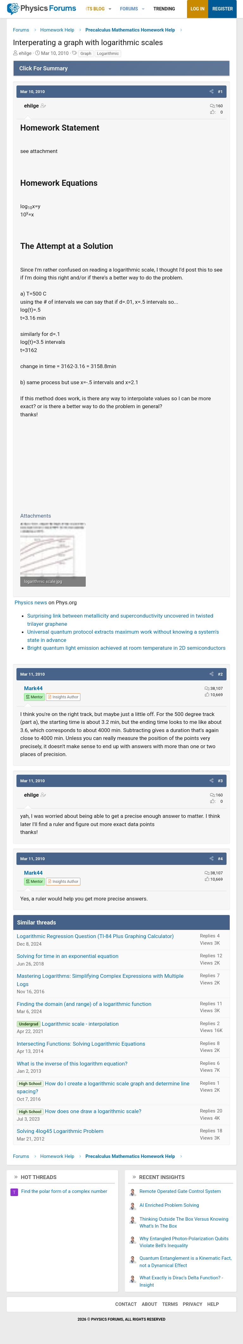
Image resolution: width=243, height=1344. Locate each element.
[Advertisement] (121, 464)
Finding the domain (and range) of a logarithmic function (84, 1004)
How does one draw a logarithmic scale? (93, 1111)
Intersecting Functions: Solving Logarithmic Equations (81, 1044)
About (149, 1304)
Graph (85, 53)
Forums (129, 8)
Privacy (192, 1304)
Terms (170, 1304)
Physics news (31, 602)
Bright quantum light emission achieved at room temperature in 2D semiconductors (126, 648)
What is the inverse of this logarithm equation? (72, 1063)
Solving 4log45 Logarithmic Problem (60, 1131)
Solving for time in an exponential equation (67, 956)
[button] (110, 9)
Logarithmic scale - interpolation (80, 1024)
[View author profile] (63, 697)
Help (213, 1304)
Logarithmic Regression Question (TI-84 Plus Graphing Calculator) (95, 936)
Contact (126, 1304)
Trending (164, 8)
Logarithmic (108, 53)
